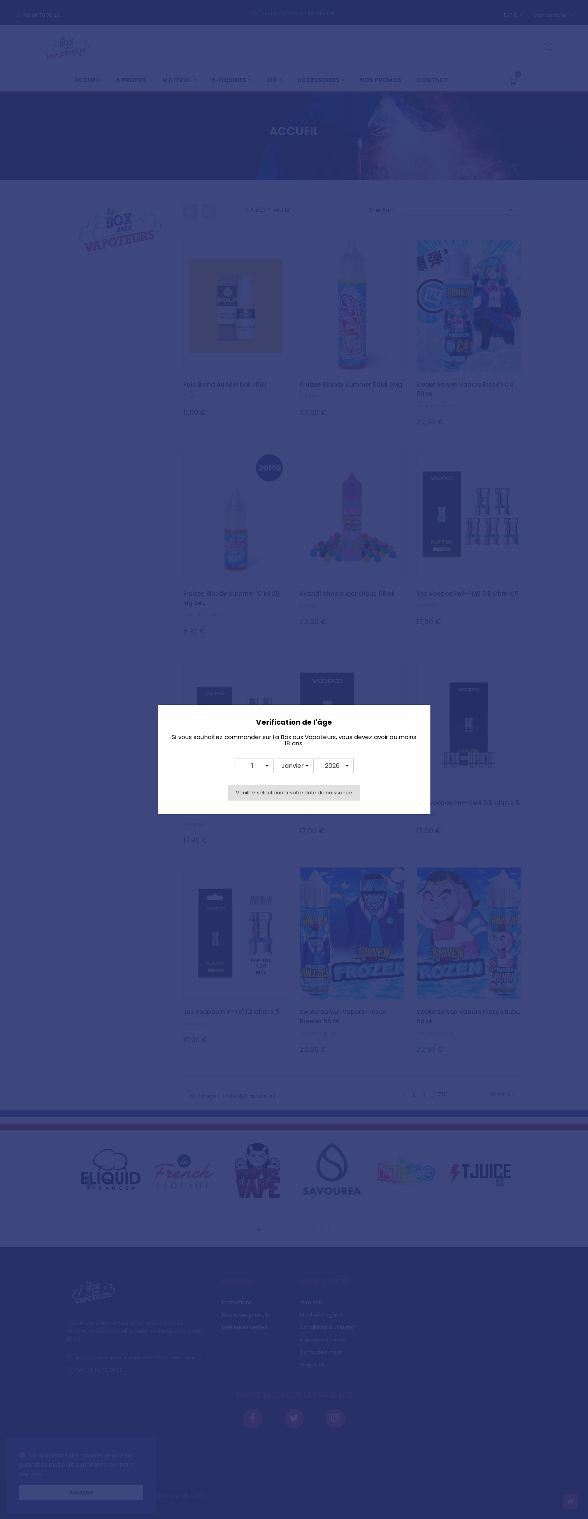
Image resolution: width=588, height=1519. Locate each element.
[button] (254, 766)
